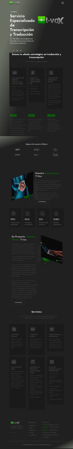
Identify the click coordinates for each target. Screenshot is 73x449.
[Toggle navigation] (62, 3)
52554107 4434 (50, 432)
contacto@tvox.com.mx (50, 429)
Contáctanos (22, 307)
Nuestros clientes (35, 401)
